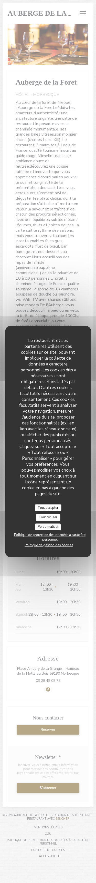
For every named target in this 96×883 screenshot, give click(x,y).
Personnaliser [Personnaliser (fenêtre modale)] (48, 526)
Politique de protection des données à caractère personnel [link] (50, 537)
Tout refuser (48, 517)
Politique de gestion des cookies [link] (49, 545)
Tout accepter (48, 507)
